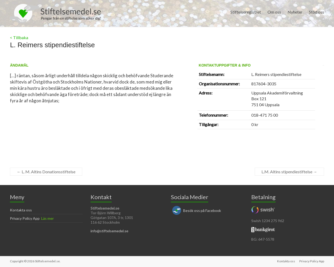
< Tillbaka (19, 37)
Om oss (274, 11)
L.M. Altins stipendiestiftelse (289, 171)
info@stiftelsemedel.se (109, 231)
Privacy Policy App (25, 218)
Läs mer (47, 218)
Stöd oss (316, 11)
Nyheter (295, 11)
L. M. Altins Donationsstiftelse (46, 171)
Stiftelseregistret (245, 11)
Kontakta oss (21, 210)
